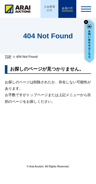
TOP (8, 57)
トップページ (37, 95)
